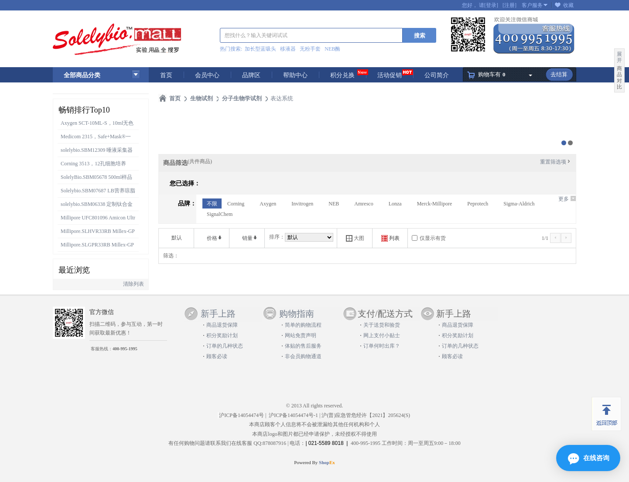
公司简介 (436, 75)
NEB (333, 204)
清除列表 (133, 284)
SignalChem (219, 214)
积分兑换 (342, 75)
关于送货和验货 (381, 325)
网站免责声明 (300, 335)
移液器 (288, 49)
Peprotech (477, 204)
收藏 (568, 5)
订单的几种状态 (224, 346)
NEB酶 (332, 49)
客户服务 (532, 5)
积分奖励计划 (222, 335)
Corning (235, 204)
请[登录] (488, 5)
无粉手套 (310, 49)
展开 (619, 57)
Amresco (363, 204)
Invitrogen (302, 204)
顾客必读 (216, 356)
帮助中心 (295, 75)
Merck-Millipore (434, 204)
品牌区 (251, 75)
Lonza (395, 204)
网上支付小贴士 (381, 335)
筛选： (171, 256)
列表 (390, 238)
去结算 (558, 74)
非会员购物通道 (303, 356)
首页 (166, 75)
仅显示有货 (433, 238)
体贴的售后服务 (303, 346)
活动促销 (389, 75)
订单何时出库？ (381, 346)
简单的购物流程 (303, 325)
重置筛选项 (555, 162)
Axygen (268, 204)
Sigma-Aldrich (518, 204)
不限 (212, 204)
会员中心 (207, 75)
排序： (277, 237)
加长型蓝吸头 (260, 49)
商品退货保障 (222, 325)
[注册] (509, 5)
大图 (355, 238)
